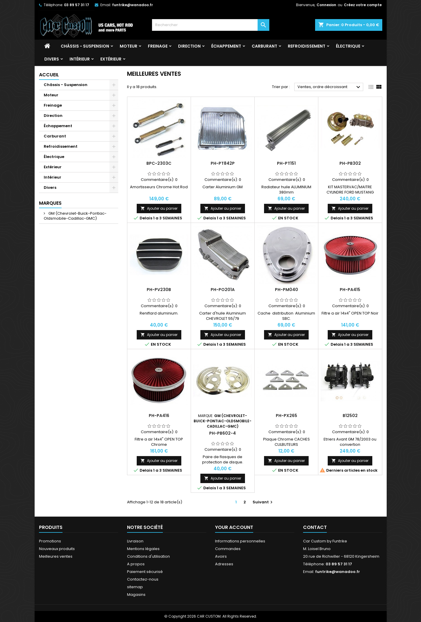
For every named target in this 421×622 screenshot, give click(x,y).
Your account (234, 527)
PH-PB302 (350, 163)
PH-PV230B (159, 289)
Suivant (263, 502)
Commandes (228, 549)
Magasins (136, 594)
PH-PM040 (286, 289)
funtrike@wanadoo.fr (132, 4)
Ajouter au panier (159, 208)
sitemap (135, 587)
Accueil (49, 74)
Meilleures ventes (55, 556)
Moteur (128, 46)
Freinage (158, 46)
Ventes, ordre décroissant (329, 87)
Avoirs (221, 556)
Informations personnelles (240, 541)
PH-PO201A (223, 289)
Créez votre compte (363, 4)
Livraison (135, 541)
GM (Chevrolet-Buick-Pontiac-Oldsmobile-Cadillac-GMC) (75, 216)
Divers (51, 59)
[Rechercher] (210, 25)
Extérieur (110, 59)
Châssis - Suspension (85, 46)
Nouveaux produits (57, 549)
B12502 (350, 415)
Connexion (326, 4)
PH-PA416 (159, 415)
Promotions (50, 541)
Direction (189, 46)
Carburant (264, 46)
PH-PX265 (286, 415)
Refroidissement (306, 46)
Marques (50, 203)
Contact (315, 527)
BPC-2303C (158, 163)
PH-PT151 (286, 163)
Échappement (226, 46)
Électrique (348, 46)
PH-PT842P (223, 163)
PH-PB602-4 (222, 433)
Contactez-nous (142, 579)
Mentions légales (143, 549)
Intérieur (80, 59)
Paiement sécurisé (145, 571)
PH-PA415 (350, 289)
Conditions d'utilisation (148, 556)
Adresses (224, 564)
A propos (136, 564)
